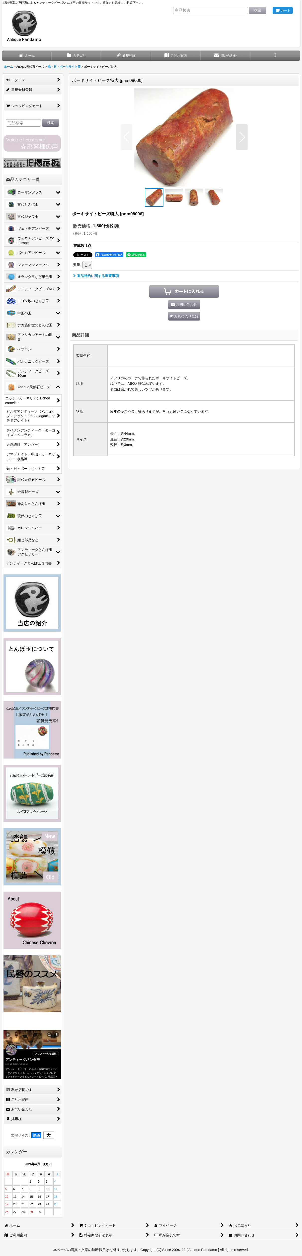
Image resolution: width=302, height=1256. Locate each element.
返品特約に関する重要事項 (96, 276)
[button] (275, 56)
